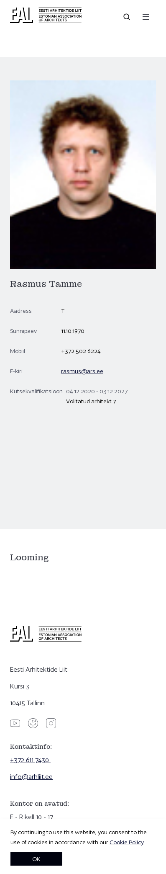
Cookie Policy (126, 842)
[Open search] (127, 16)
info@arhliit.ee (31, 777)
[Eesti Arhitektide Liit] (46, 21)
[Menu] (146, 17)
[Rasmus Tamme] (83, 464)
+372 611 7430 (30, 760)
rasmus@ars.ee (82, 371)
